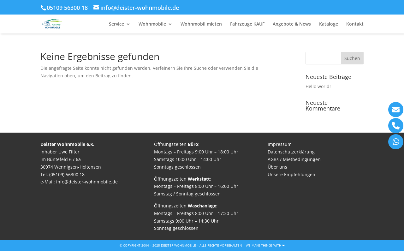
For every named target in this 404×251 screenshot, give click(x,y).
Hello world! (318, 86)
